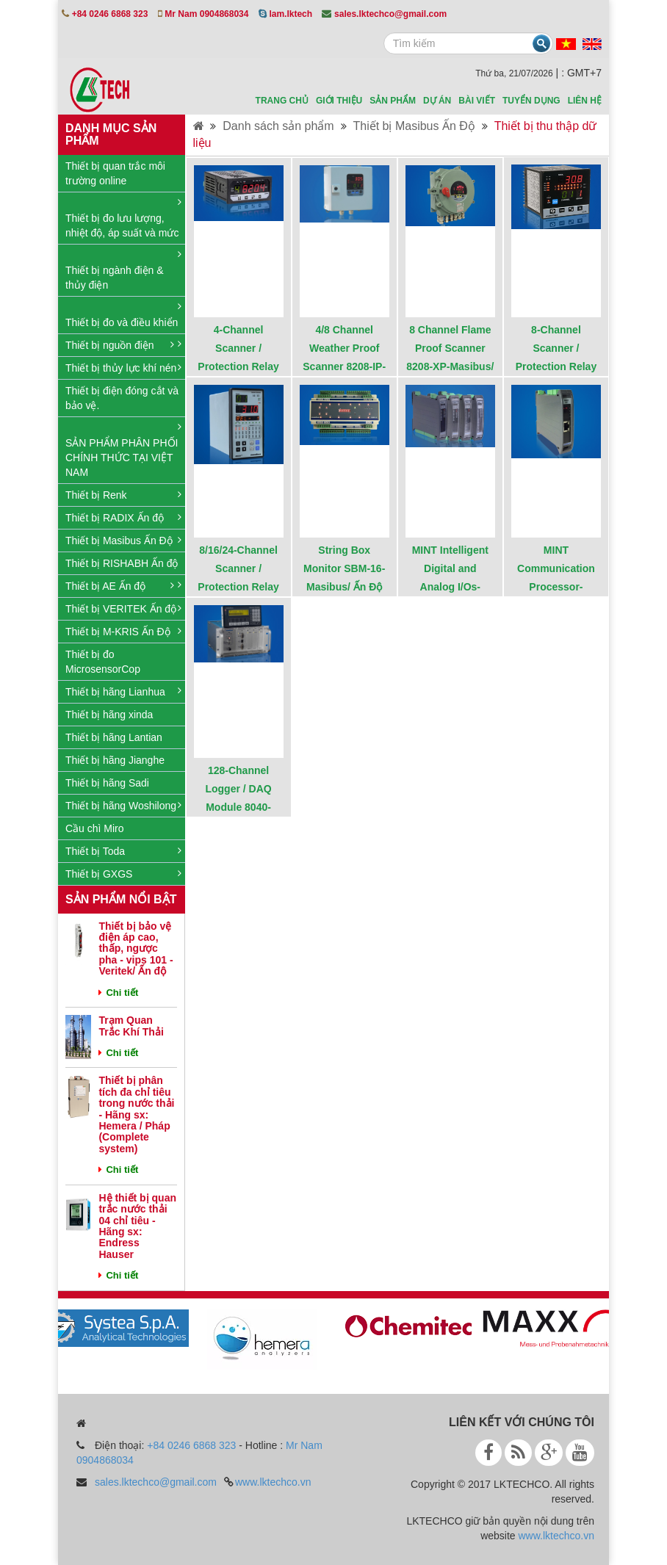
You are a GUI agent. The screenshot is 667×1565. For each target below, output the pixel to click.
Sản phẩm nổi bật (120, 899)
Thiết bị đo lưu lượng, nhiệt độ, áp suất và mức (122, 225)
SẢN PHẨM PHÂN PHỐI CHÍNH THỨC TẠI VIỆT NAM (121, 457)
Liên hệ (585, 100)
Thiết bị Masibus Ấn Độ (119, 540)
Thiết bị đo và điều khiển (121, 322)
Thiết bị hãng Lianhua (115, 692)
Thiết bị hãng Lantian (113, 737)
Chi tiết (118, 992)
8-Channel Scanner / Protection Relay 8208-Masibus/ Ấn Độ (556, 366)
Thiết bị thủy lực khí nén (120, 368)
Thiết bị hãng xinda (109, 714)
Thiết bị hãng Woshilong (120, 806)
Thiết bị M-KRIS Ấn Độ (117, 631)
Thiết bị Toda (95, 851)
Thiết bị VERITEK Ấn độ (120, 609)
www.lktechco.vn (273, 1482)
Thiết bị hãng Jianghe (115, 760)
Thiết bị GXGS (98, 874)
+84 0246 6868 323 (191, 1445)
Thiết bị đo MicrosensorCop (102, 661)
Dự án (437, 100)
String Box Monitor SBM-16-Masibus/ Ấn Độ (344, 568)
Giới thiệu (339, 100)
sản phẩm (392, 100)
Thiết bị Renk (96, 495)
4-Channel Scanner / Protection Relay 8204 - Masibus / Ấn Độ (238, 366)
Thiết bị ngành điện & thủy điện (114, 277)
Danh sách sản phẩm (278, 126)
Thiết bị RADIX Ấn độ (114, 518)
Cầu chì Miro (94, 828)
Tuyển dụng (531, 100)
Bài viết (476, 100)
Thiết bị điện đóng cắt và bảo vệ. (122, 398)
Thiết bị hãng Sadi (107, 783)
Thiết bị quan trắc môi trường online (115, 173)
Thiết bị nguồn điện (109, 345)
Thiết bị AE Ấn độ (105, 586)
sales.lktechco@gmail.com (156, 1482)
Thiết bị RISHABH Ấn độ (122, 563)
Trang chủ (282, 100)
